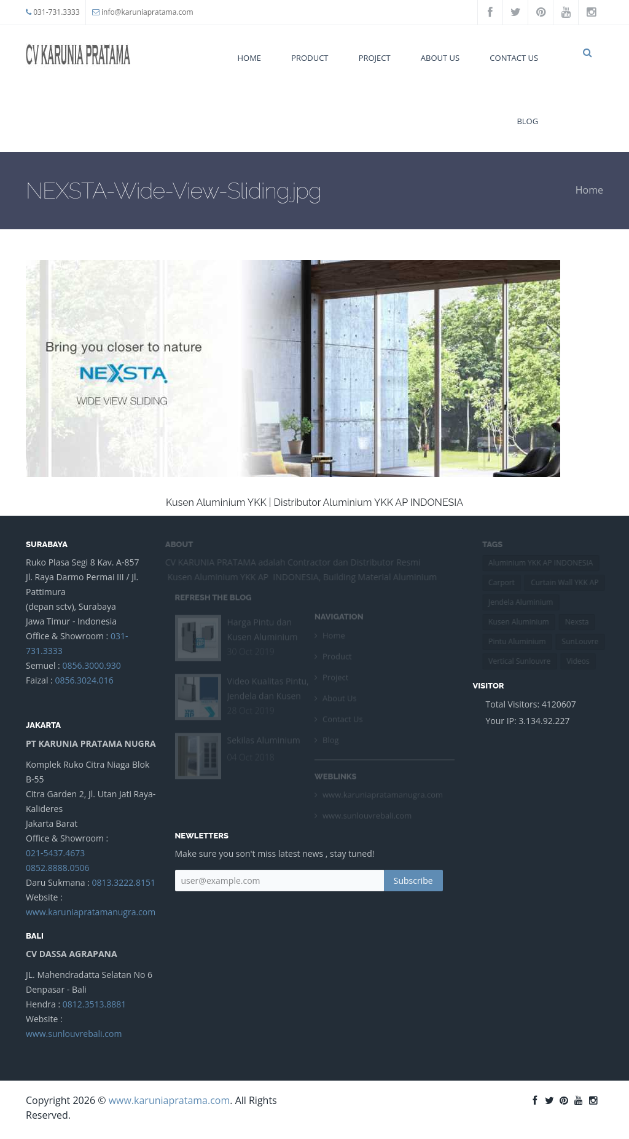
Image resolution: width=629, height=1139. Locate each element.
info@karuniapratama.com (147, 12)
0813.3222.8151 (123, 882)
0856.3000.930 (91, 665)
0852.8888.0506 (57, 867)
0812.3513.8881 (94, 1004)
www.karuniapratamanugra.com (90, 912)
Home (249, 57)
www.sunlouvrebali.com (74, 1033)
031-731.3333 (56, 12)
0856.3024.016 (84, 680)
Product (309, 57)
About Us (440, 57)
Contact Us (514, 57)
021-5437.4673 (55, 853)
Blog (527, 121)
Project (375, 57)
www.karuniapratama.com (169, 1100)
